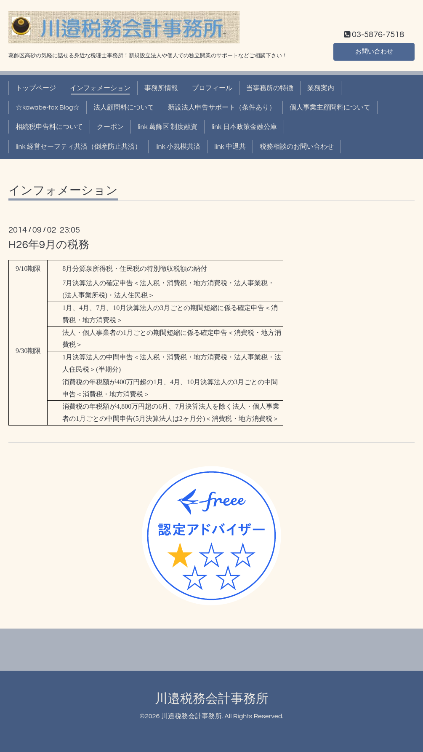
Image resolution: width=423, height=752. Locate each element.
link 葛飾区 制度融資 (167, 126)
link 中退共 (230, 146)
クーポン (110, 126)
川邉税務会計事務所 (212, 698)
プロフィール (212, 88)
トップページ (36, 88)
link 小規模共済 (177, 146)
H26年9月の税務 (48, 244)
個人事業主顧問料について (330, 107)
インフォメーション (100, 88)
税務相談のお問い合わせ (297, 146)
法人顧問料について (123, 107)
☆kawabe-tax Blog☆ (48, 107)
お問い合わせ (374, 51)
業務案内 (320, 88)
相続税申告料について (49, 126)
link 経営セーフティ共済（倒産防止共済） (78, 146)
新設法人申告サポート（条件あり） (222, 107)
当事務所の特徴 (269, 88)
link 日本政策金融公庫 (244, 126)
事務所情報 (161, 88)
